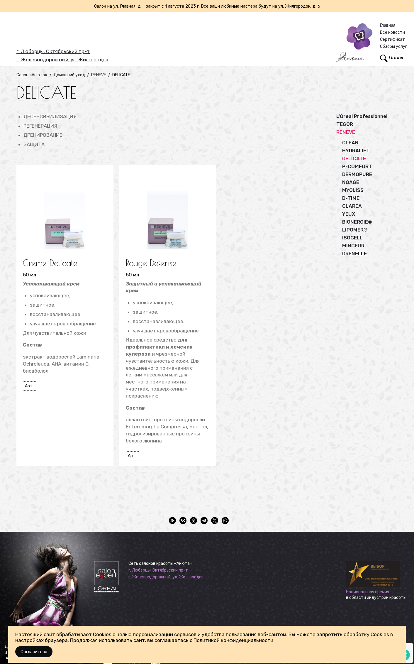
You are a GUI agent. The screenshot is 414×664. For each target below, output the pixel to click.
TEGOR (344, 124)
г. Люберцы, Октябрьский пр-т (53, 51)
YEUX (348, 214)
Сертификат (392, 39)
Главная (387, 25)
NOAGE (350, 182)
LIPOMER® (355, 230)
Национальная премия (367, 591)
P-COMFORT (357, 166)
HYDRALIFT (356, 150)
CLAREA (352, 206)
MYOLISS (353, 190)
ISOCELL (352, 238)
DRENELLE (354, 253)
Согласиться (34, 651)
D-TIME (350, 198)
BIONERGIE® (357, 222)
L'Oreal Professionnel (361, 116)
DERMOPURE (357, 174)
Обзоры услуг (393, 46)
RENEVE (345, 132)
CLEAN (350, 143)
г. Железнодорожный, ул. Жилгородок (62, 59)
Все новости (392, 32)
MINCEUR (353, 246)
